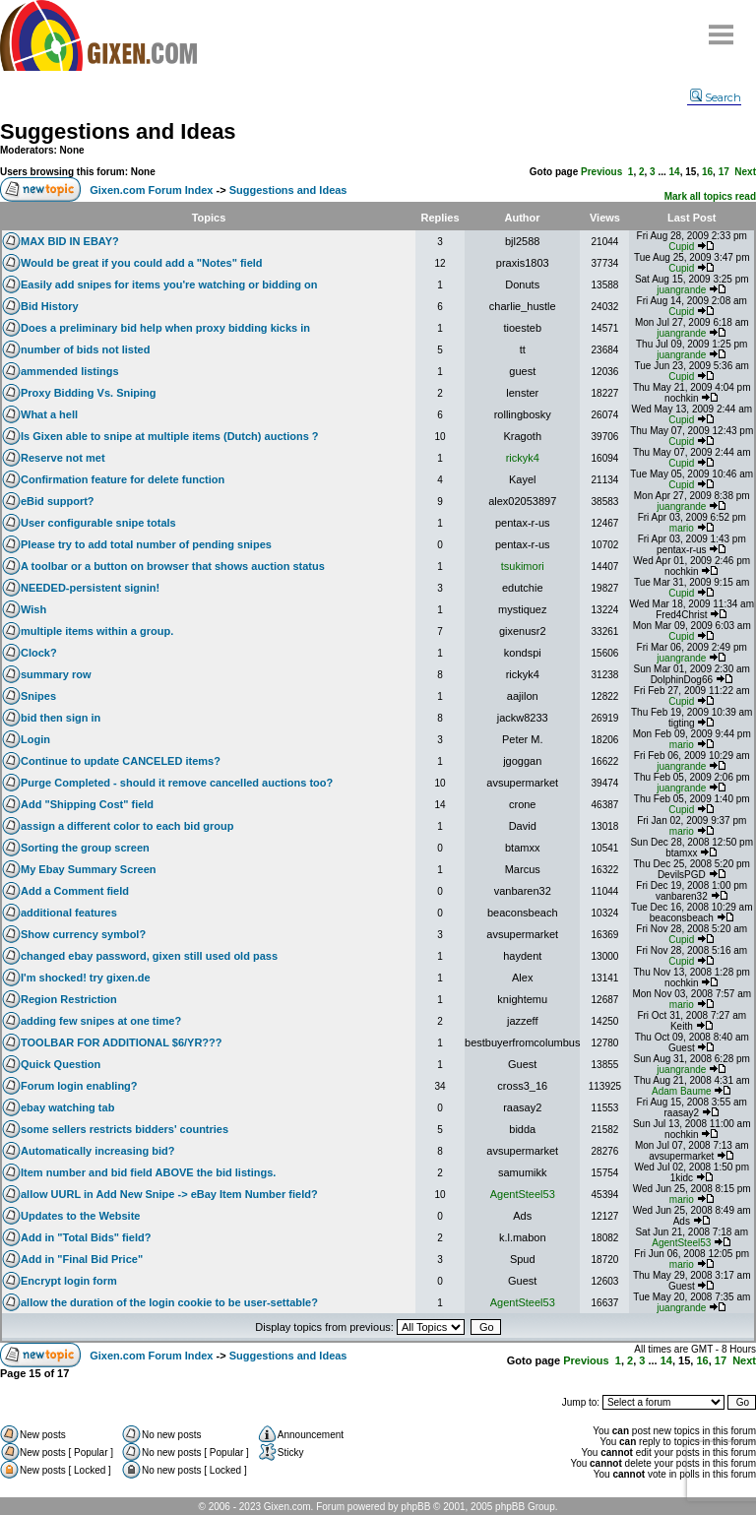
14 (674, 171)
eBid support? (57, 501)
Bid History (50, 306)
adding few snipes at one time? (101, 1021)
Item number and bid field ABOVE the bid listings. (148, 1172)
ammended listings (70, 371)
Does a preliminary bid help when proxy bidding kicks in (165, 328)
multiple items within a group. (97, 631)
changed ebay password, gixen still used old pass (149, 956)
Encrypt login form (69, 1281)
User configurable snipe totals (98, 523)
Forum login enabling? (79, 1086)
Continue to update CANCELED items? (120, 761)
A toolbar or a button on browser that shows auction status (173, 566)
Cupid (681, 246)
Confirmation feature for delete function (122, 479)
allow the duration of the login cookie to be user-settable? (169, 1302)
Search (715, 97)
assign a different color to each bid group (127, 826)
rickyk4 (522, 458)
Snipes (38, 696)
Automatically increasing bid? (97, 1151)
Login (35, 739)
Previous (601, 171)
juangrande (681, 289)
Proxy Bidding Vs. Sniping (89, 393)
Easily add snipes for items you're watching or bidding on (169, 284)
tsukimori (522, 566)
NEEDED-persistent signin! (90, 588)
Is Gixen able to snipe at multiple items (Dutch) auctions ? (170, 436)
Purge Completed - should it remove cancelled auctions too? (177, 783)
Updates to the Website (80, 1216)
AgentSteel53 (522, 1194)
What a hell (49, 414)
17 (724, 171)
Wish (33, 609)
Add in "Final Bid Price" (82, 1259)
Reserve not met (63, 458)
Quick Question (60, 1064)
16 (707, 171)
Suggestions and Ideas (118, 131)
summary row (56, 674)
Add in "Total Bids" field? (86, 1237)
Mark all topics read (710, 196)
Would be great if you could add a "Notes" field (142, 263)
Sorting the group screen (85, 847)
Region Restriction (69, 999)
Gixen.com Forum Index (151, 190)
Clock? (39, 653)
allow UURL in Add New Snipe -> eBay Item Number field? (169, 1194)
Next (745, 171)
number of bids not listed (85, 349)
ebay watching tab (67, 1107)
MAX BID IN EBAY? (70, 241)
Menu (721, 27)
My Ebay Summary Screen (89, 869)
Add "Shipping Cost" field (87, 804)
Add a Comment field (75, 891)
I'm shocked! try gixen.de (86, 977)
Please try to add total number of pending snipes (146, 544)
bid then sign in (60, 718)
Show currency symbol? (83, 934)
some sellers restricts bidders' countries (124, 1129)
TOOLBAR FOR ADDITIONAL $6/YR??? (121, 1042)
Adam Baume (682, 1091)
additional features (69, 912)
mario (681, 528)
